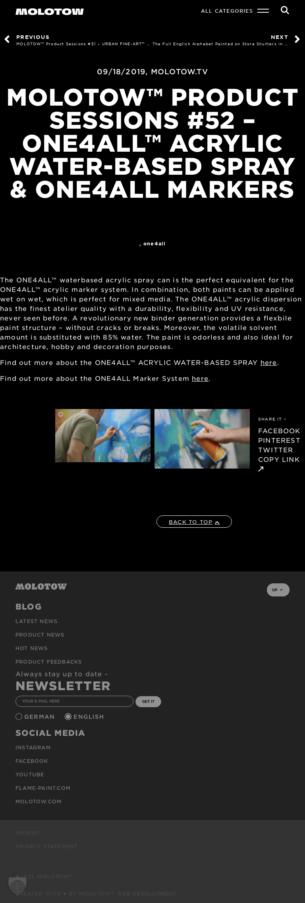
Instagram (33, 747)
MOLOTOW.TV (179, 71)
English (89, 716)
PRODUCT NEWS (39, 634)
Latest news (36, 621)
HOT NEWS (31, 648)
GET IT (148, 701)
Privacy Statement (46, 846)
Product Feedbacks (48, 661)
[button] (17, 885)
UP (277, 589)
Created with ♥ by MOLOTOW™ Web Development (96, 893)
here (269, 362)
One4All (154, 243)
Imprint (27, 833)
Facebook (31, 761)
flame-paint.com (43, 788)
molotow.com (38, 801)
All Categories (227, 11)
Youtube (29, 774)
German (40, 716)
